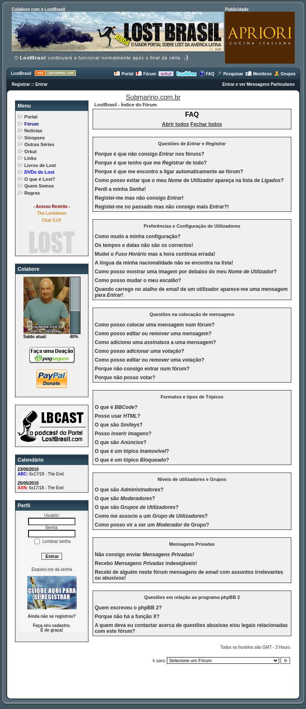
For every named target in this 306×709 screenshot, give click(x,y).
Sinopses (34, 137)
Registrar (21, 84)
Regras (32, 192)
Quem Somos (39, 185)
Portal (123, 74)
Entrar (41, 84)
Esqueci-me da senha (51, 569)
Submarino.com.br (153, 97)
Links (30, 158)
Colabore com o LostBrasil (38, 9)
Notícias (33, 130)
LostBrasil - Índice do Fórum (125, 104)
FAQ (206, 74)
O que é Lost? (39, 179)
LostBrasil (21, 73)
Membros (258, 74)
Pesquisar (230, 74)
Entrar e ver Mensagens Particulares (258, 84)
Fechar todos (206, 124)
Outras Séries (39, 144)
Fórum (145, 74)
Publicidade (237, 9)
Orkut (30, 151)
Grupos (285, 74)
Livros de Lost (40, 165)
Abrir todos (175, 124)
